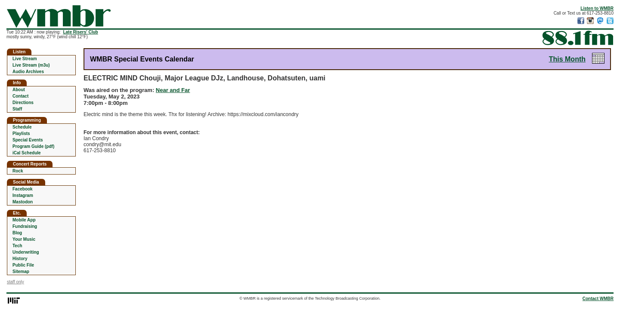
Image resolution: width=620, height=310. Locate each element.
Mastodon (22, 202)
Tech (17, 245)
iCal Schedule (26, 152)
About (18, 89)
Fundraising (24, 226)
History (19, 258)
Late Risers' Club (80, 32)
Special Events (27, 140)
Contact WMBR (598, 298)
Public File (23, 265)
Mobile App (24, 220)
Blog (17, 232)
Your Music (23, 239)
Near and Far (173, 90)
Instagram (22, 195)
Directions (23, 102)
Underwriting (25, 252)
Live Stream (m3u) (31, 65)
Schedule (21, 127)
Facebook (22, 189)
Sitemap (20, 271)
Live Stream (24, 58)
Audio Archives (28, 71)
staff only (15, 281)
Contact (20, 96)
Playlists (21, 133)
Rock (17, 171)
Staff (17, 109)
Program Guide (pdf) (33, 146)
